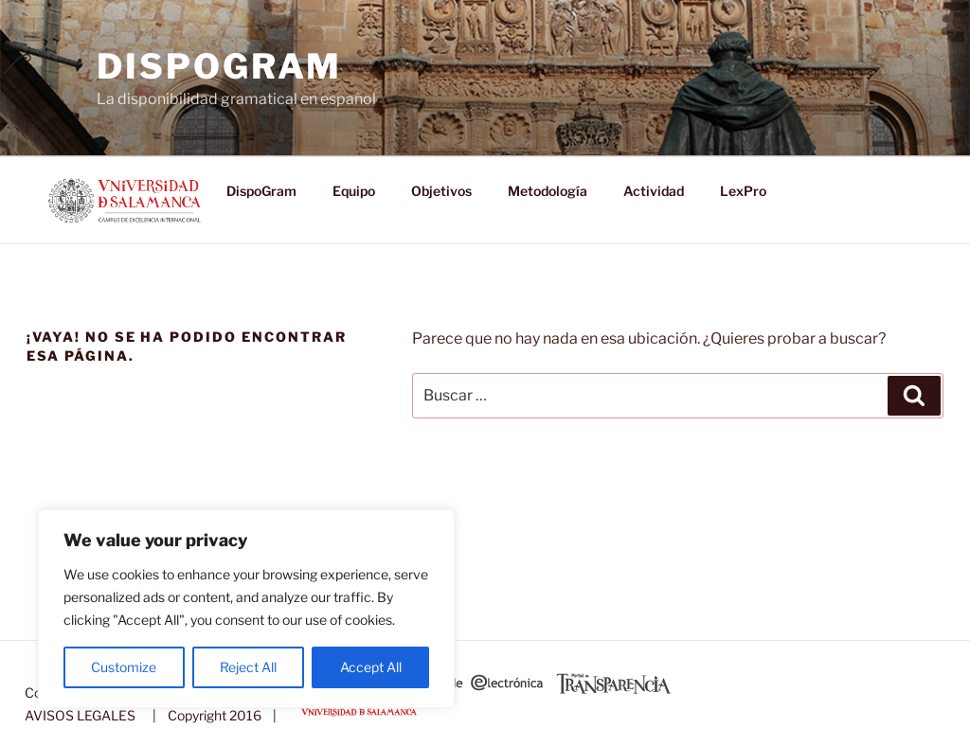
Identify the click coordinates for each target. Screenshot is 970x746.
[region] (246, 608)
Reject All (248, 667)
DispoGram (219, 66)
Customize (123, 667)
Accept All (371, 667)
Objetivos (441, 191)
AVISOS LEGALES (80, 715)
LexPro (743, 191)
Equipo (353, 191)
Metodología (547, 191)
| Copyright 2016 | (211, 715)
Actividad (653, 191)
